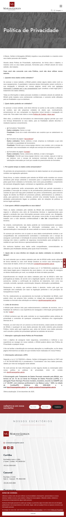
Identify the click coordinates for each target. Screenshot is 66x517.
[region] (33, 503)
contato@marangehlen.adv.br (44, 264)
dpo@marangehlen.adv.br (47, 300)
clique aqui (51, 114)
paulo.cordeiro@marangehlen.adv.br (42, 387)
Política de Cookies (37, 510)
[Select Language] (59, 10)
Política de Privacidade (57, 510)
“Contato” (27, 152)
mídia (11, 312)
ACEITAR (33, 513)
